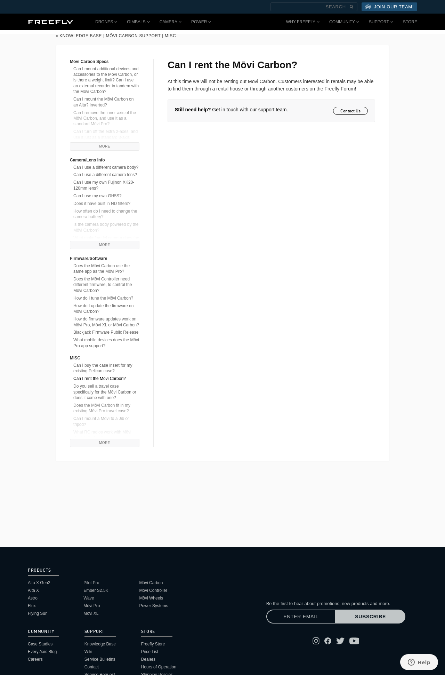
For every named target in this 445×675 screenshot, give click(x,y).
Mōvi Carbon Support (133, 35)
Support (381, 21)
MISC (170, 35)
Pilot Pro (91, 582)
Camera (170, 21)
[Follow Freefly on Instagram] (316, 640)
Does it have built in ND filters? (101, 203)
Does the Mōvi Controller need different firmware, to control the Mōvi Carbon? (102, 285)
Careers (35, 659)
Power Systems (153, 605)
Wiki (88, 651)
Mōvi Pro (91, 605)
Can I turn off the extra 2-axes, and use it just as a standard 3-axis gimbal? (105, 137)
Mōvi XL (90, 613)
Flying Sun (38, 613)
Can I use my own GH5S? (97, 195)
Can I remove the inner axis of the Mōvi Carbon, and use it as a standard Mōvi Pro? (104, 118)
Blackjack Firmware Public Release (105, 332)
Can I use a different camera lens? (105, 174)
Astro (33, 598)
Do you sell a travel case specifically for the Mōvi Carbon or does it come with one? (104, 392)
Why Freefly (302, 21)
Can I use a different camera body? (105, 167)
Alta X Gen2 (39, 582)
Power (201, 21)
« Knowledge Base (79, 35)
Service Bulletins (99, 659)
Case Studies (40, 644)
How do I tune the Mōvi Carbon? (103, 298)
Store (410, 21)
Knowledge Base (100, 644)
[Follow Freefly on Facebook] (327, 640)
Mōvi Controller (153, 590)
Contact (91, 667)
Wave (88, 598)
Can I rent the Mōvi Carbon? (99, 378)
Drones (106, 21)
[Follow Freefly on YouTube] (354, 640)
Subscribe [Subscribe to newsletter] (370, 616)
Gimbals (138, 21)
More (104, 146)
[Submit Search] (351, 7)
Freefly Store (153, 644)
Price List (149, 651)
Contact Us (350, 110)
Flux (32, 605)
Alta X (33, 590)
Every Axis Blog (42, 651)
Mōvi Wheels (151, 598)
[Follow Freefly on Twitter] (340, 640)
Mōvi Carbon (151, 582)
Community (344, 21)
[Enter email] (301, 617)
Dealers (148, 659)
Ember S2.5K (95, 590)
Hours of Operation (158, 667)
